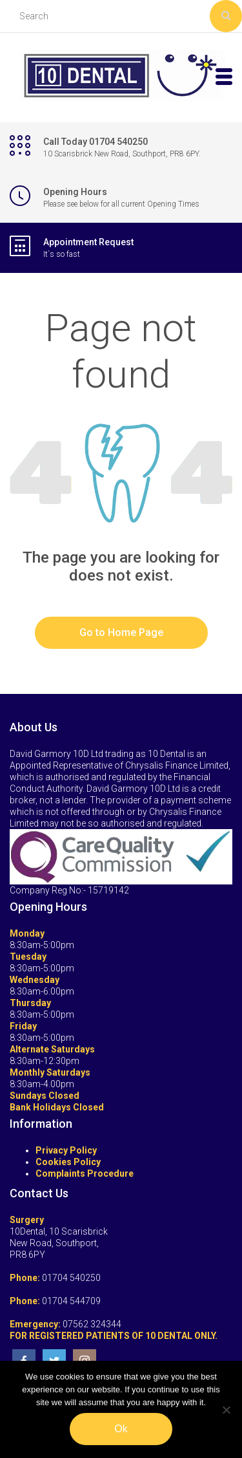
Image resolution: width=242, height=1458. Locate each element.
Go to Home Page (121, 632)
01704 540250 (71, 1278)
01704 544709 (71, 1301)
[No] (225, 1409)
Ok (120, 1428)
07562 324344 (92, 1324)
